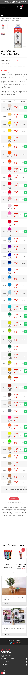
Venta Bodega (9, 66)
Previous (2, 557)
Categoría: (3, 66)
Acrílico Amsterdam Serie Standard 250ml (8, 566)
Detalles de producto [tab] (14, 502)
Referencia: (17, 66)
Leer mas (6, 603)
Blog (27, 12)
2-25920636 (4, 656)
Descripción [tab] (14, 499)
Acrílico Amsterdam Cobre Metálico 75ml (21, 564)
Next (26, 557)
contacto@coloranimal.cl (6, 655)
